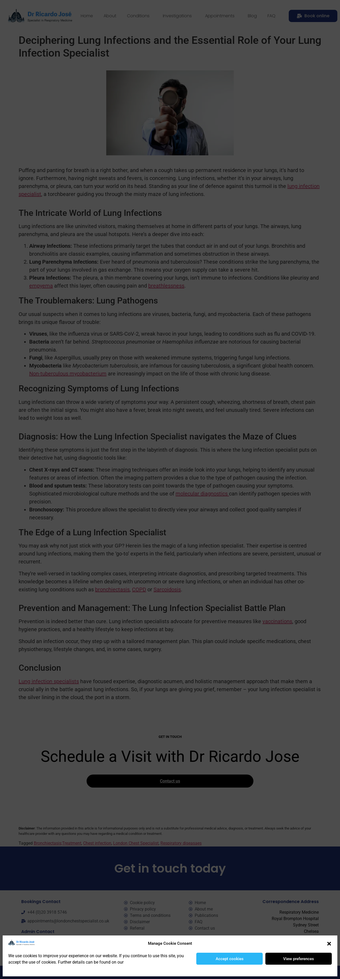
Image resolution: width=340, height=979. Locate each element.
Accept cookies (230, 958)
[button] (329, 943)
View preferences (298, 958)
